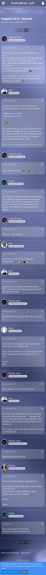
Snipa (6, 22)
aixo (24, 144)
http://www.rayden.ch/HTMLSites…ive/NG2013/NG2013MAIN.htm (16, 530)
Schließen (23, 572)
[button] (3, 3)
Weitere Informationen (10, 572)
